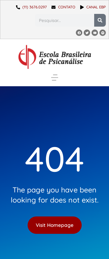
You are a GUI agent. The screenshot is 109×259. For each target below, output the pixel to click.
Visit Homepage (55, 225)
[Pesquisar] (100, 20)
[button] (54, 77)
